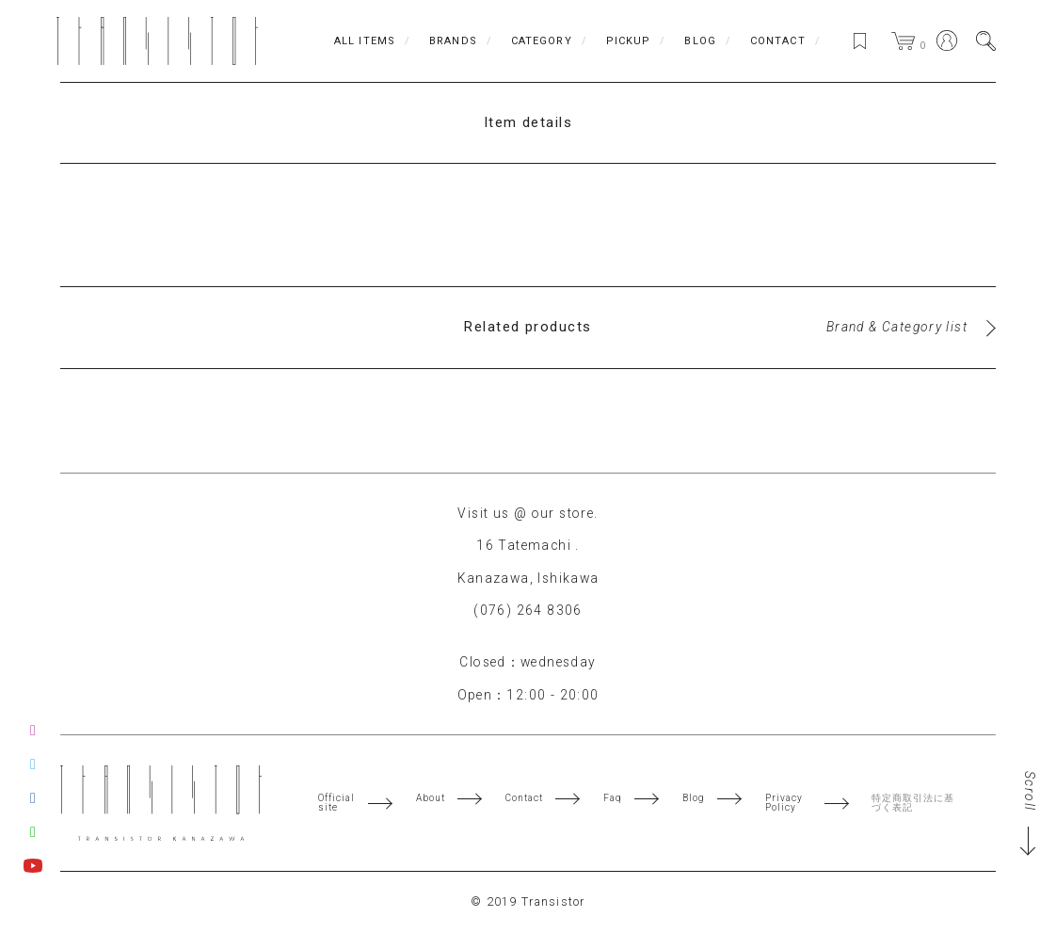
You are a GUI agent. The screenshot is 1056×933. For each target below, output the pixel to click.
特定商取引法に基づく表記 (915, 803)
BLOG (696, 41)
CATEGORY (537, 41)
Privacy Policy (788, 803)
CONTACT (774, 41)
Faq (614, 798)
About (430, 798)
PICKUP (625, 41)
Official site (336, 803)
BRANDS (449, 41)
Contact (525, 798)
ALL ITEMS (361, 41)
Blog (696, 798)
